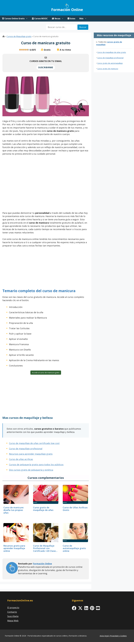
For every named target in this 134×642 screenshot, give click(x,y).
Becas (59, 18)
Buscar (82, 27)
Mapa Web (12, 620)
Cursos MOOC (40, 18)
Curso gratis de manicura (107, 68)
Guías (71, 18)
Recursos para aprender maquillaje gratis (31, 453)
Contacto (12, 611)
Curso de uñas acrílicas (21, 459)
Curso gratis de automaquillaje (110, 63)
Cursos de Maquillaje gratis (19, 36)
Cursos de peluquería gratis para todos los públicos (36, 464)
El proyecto (13, 607)
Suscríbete (12, 616)
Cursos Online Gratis (16, 18)
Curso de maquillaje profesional (25, 448)
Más (84, 18)
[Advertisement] (45, 184)
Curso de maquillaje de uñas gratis (111, 52)
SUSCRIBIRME (45, 67)
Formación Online (67, 9)
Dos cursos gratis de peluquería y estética (31, 469)
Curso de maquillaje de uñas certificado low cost (34, 443)
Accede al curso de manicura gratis (45, 372)
